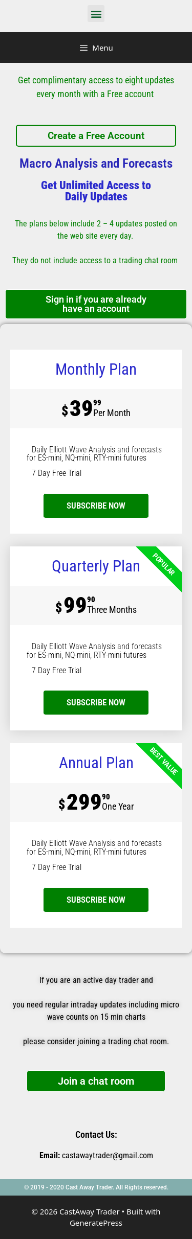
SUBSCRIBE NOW (96, 702)
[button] (96, 13)
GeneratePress (96, 1223)
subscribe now (96, 505)
